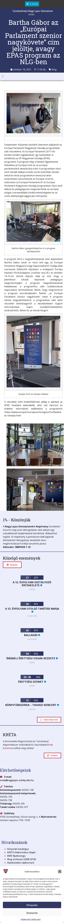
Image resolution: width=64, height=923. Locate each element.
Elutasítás (32, 912)
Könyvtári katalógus (18, 849)
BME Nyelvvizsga (16, 855)
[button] (59, 871)
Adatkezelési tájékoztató (31, 919)
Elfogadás (32, 905)
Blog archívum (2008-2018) (21, 859)
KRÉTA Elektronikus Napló (21, 852)
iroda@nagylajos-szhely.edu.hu (17, 780)
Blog (54, 69)
